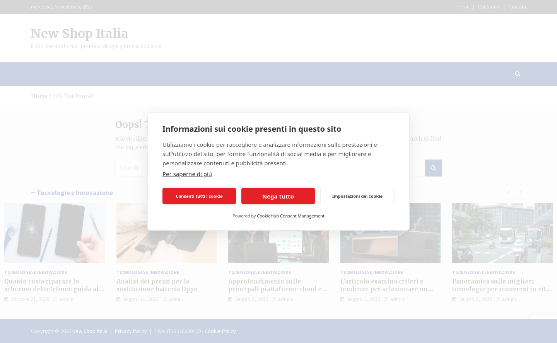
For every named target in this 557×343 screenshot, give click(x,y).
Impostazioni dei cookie (357, 196)
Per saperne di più (187, 174)
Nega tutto (278, 196)
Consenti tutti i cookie (199, 196)
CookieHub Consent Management (291, 216)
